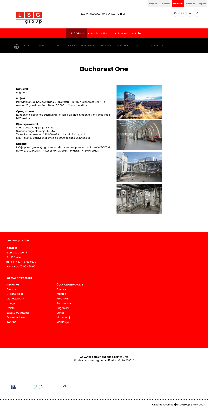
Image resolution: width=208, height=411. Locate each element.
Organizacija (14, 294)
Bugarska (63, 308)
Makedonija (64, 317)
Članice (70, 45)
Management (15, 298)
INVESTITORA (157, 45)
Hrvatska (108, 33)
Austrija (95, 33)
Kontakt (139, 45)
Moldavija (63, 322)
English (149, 3)
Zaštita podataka (17, 313)
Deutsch (162, 3)
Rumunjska (124, 33)
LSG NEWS (105, 45)
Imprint (11, 322)
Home (27, 45)
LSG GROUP (77, 33)
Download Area (16, 317)
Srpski (202, 3)
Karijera (122, 45)
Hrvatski (176, 3)
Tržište (10, 308)
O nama (41, 45)
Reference (87, 45)
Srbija (138, 33)
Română (190, 3)
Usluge (55, 45)
